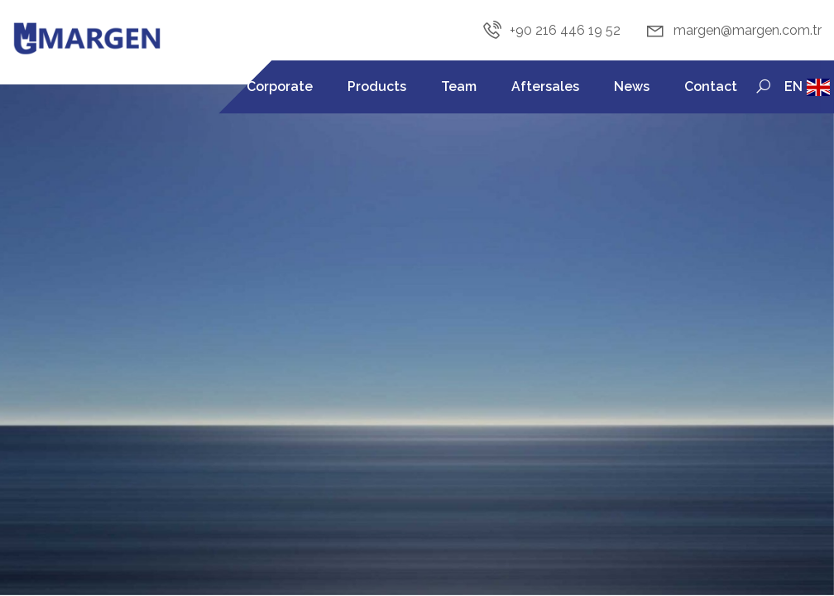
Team (459, 86)
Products (377, 86)
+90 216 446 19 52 (551, 31)
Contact (710, 86)
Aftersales (545, 86)
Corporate (280, 86)
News (631, 86)
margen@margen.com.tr (733, 31)
